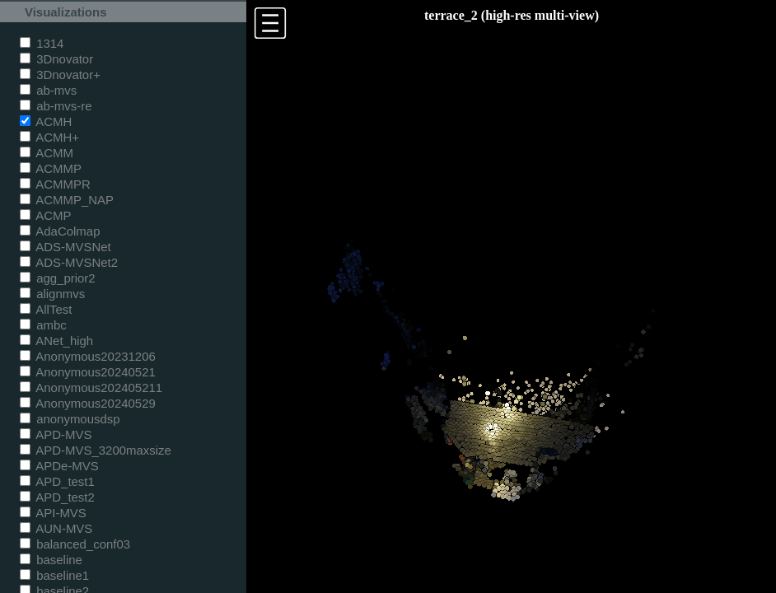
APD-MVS (55, 434)
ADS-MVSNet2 (69, 262)
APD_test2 (57, 497)
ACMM (46, 153)
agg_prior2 (58, 278)
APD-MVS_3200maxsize (95, 450)
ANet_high (56, 341)
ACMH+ (49, 137)
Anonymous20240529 (88, 403)
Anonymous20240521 (88, 372)
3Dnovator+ (60, 75)
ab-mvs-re (55, 106)
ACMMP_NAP (67, 200)
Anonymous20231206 (88, 356)
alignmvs (52, 294)
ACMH (46, 121)
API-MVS (53, 513)
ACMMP (51, 168)
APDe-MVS (59, 466)
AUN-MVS (56, 528)
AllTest (46, 309)
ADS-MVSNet (65, 247)
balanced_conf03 (75, 544)
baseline (51, 560)
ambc (43, 325)
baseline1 (54, 575)
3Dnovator (56, 59)
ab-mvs (48, 90)
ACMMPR (55, 184)
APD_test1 (57, 481)
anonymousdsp (70, 419)
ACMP (46, 215)
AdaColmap (60, 231)
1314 (41, 43)
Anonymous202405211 (91, 388)
